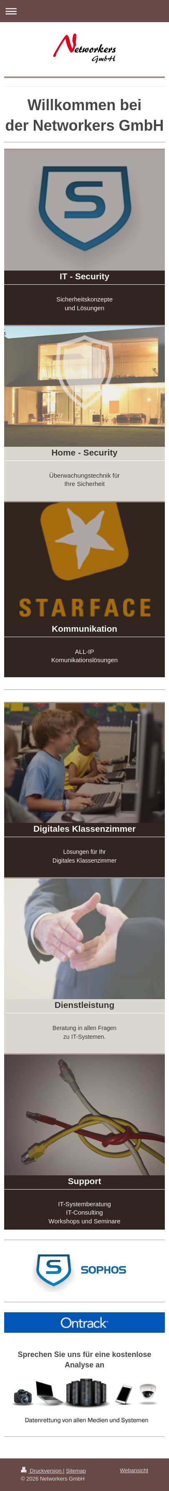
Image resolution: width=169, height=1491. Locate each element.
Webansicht (134, 1470)
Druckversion (42, 1471)
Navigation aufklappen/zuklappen (84, 11)
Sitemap (76, 1471)
